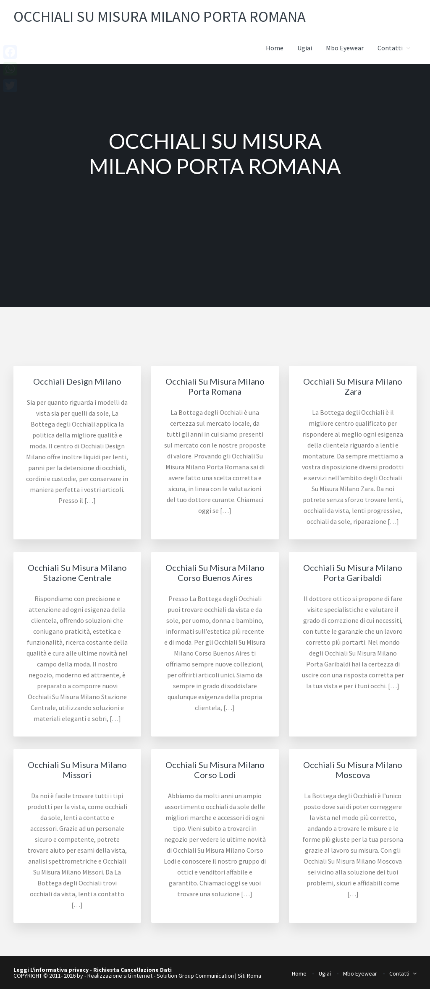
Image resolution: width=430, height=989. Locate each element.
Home (299, 970)
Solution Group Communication (195, 975)
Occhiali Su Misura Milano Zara (352, 386)
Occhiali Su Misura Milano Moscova (352, 770)
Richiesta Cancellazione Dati (132, 969)
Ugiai (325, 970)
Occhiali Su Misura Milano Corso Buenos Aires (215, 572)
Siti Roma (249, 975)
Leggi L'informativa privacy (51, 969)
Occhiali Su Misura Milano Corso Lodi (215, 770)
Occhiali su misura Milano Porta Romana (177, 15)
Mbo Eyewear (360, 970)
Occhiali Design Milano (77, 381)
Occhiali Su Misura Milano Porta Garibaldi (352, 572)
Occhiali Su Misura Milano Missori (77, 770)
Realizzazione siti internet (119, 975)
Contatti (399, 970)
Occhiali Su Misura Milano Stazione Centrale (77, 572)
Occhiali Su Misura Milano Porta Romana (215, 386)
